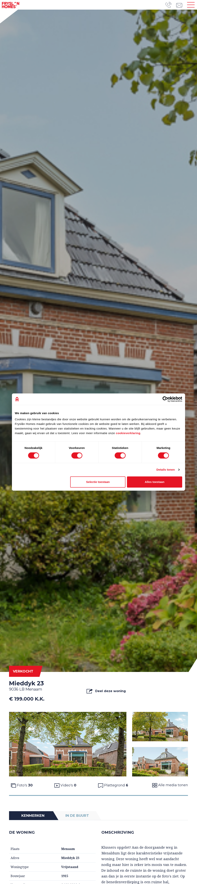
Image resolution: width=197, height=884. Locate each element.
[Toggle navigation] (191, 5)
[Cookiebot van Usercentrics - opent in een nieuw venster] (165, 399)
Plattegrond (113, 785)
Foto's (22, 785)
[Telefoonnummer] (170, 5)
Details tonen (165, 469)
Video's (65, 785)
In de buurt (77, 816)
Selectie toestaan (98, 481)
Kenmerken (32, 816)
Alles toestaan (154, 481)
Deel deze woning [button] (106, 691)
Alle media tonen (170, 785)
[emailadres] (180, 5)
